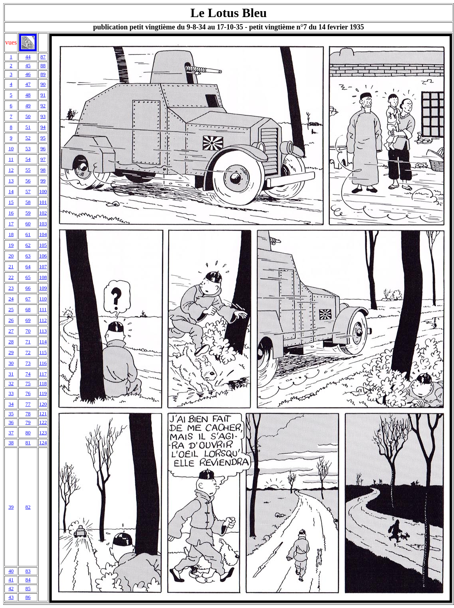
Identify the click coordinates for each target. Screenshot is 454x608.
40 (11, 571)
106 (43, 256)
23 (11, 288)
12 (11, 170)
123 (43, 433)
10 (11, 148)
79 (28, 422)
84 (28, 580)
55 (28, 170)
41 (11, 580)
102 (43, 213)
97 (43, 159)
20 (11, 256)
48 (28, 95)
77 (28, 404)
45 (28, 65)
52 (28, 138)
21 (11, 266)
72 (28, 352)
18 (11, 234)
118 (43, 383)
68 (28, 309)
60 (28, 224)
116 (43, 363)
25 (11, 309)
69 (28, 320)
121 (43, 413)
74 (28, 374)
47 (28, 84)
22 (11, 277)
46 (28, 74)
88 (43, 65)
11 (11, 159)
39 (11, 507)
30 (11, 363)
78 (28, 413)
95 (43, 138)
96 (43, 148)
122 (43, 422)
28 (11, 342)
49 (28, 105)
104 (43, 234)
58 (28, 202)
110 (43, 299)
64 (28, 266)
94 (43, 127)
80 (28, 433)
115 (43, 352)
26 (11, 320)
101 (43, 202)
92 (43, 105)
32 (11, 383)
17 (11, 224)
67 (28, 299)
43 (11, 597)
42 (11, 588)
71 (28, 342)
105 (43, 245)
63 (28, 256)
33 (11, 393)
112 (43, 320)
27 (11, 331)
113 (43, 331)
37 (11, 433)
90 (43, 84)
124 (43, 442)
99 (43, 181)
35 (11, 413)
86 (28, 597)
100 (43, 191)
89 (43, 74)
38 (11, 442)
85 (28, 588)
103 (43, 224)
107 (43, 266)
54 (28, 159)
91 (43, 95)
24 (11, 299)
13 (11, 181)
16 (11, 213)
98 (43, 170)
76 (28, 393)
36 (11, 422)
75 (28, 383)
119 (43, 393)
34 (11, 404)
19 (11, 245)
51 (28, 127)
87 (43, 57)
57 (28, 191)
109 (43, 288)
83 (28, 571)
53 (28, 148)
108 (43, 277)
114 (43, 342)
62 (28, 245)
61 (28, 234)
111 (43, 309)
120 (43, 404)
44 (28, 57)
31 (11, 374)
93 (43, 116)
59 (28, 213)
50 (28, 116)
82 (28, 507)
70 (28, 331)
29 (11, 352)
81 (28, 442)
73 (28, 363)
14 (11, 191)
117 (43, 374)
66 (28, 288)
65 (28, 277)
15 (11, 202)
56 (28, 181)
